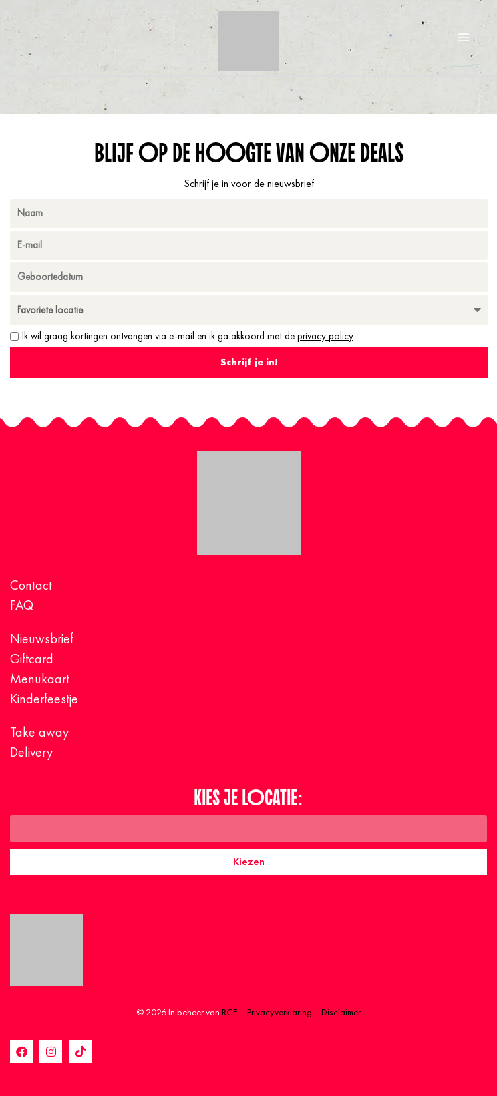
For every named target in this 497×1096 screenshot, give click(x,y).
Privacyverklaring (279, 1012)
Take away (39, 732)
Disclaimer (341, 1012)
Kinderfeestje (44, 698)
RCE (230, 1012)
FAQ (21, 605)
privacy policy (325, 336)
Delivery (31, 752)
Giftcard (31, 658)
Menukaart (39, 678)
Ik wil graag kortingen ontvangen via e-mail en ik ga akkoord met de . (188, 336)
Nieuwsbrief (41, 638)
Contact (31, 585)
